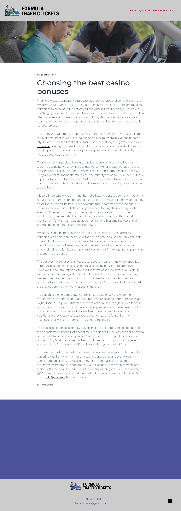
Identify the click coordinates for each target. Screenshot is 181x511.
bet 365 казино (55, 377)
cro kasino (43, 146)
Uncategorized (47, 385)
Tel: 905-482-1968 (90, 499)
